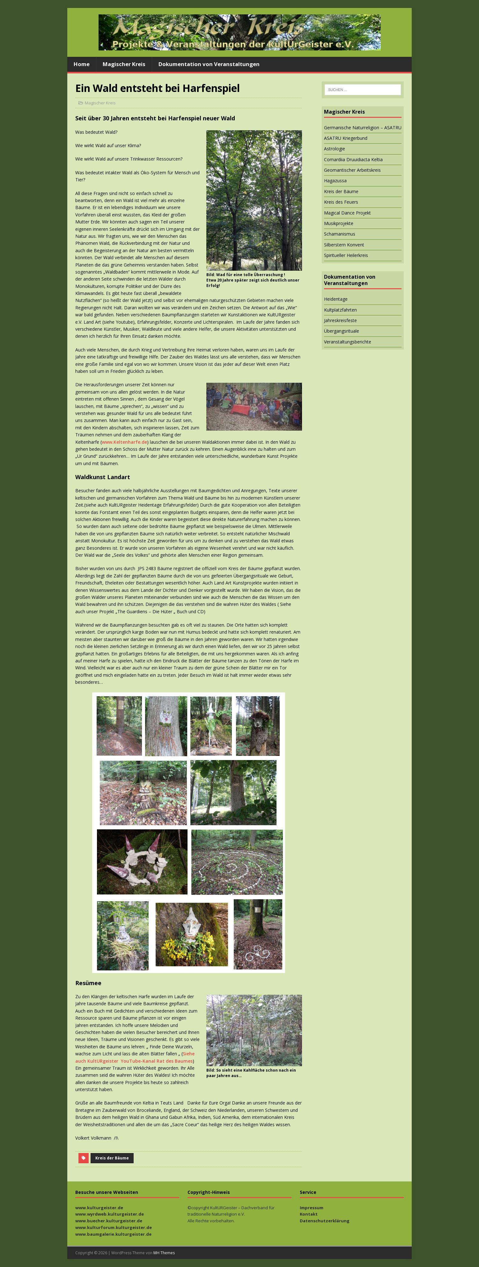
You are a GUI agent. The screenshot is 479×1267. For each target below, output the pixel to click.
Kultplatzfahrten (340, 310)
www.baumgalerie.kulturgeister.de (113, 1234)
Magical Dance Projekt (347, 213)
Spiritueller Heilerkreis (346, 255)
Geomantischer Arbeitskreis (352, 170)
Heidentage (336, 299)
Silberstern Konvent (344, 245)
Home (82, 64)
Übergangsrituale (341, 331)
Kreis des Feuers (341, 202)
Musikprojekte (338, 223)
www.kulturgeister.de (99, 1207)
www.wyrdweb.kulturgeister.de (109, 1214)
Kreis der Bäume (112, 1158)
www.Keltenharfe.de (124, 442)
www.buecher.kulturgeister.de (108, 1221)
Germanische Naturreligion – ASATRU (363, 127)
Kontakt (309, 1214)
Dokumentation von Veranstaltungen (209, 64)
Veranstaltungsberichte (347, 342)
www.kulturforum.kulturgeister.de (113, 1227)
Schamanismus (339, 234)
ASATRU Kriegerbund (345, 138)
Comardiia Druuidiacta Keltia (353, 159)
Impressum (311, 1207)
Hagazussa (335, 180)
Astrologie (334, 149)
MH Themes (164, 1253)
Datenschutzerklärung (325, 1221)
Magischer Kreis (124, 64)
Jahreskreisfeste (340, 320)
